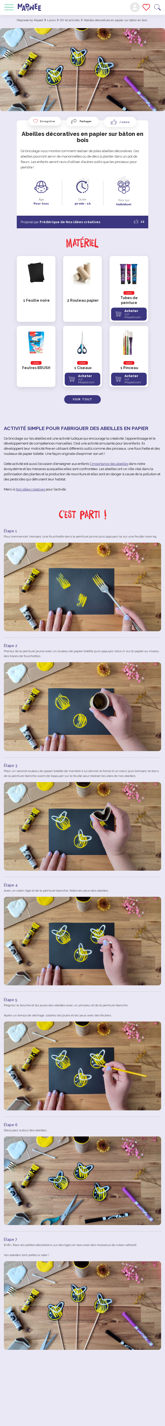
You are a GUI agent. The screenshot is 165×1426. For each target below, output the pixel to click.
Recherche (157, 7)
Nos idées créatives (30, 489)
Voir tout (82, 399)
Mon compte (135, 7)
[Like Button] (120, 122)
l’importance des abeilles (109, 464)
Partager (86, 121)
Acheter (135, 314)
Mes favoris (146, 7)
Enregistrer (44, 121)
